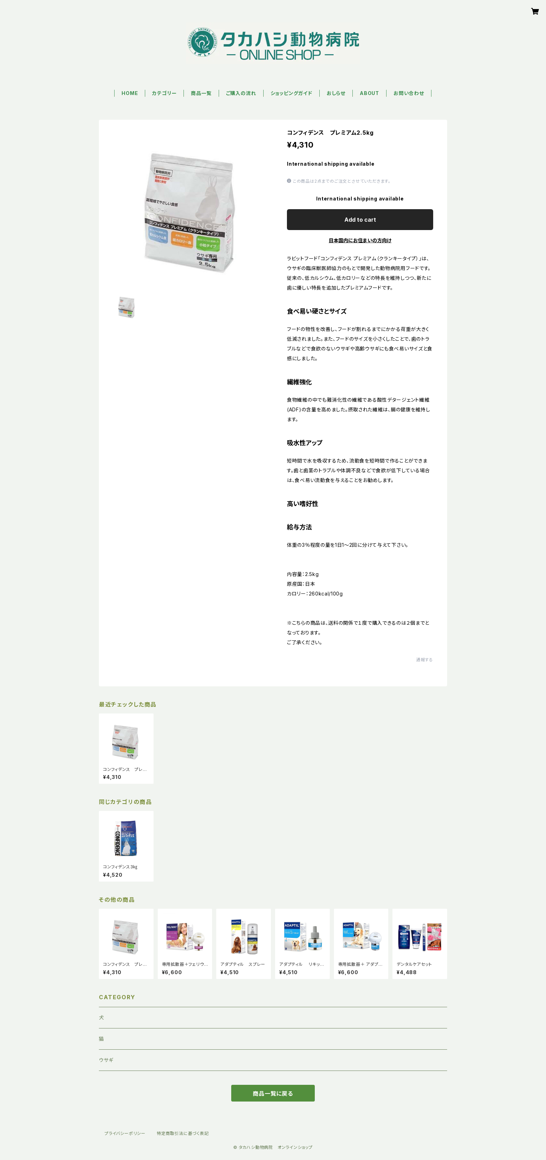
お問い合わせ (408, 93)
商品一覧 (201, 93)
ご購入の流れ (241, 93)
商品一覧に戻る (273, 1093)
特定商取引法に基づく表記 (183, 1133)
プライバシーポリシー (125, 1133)
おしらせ (336, 93)
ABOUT (369, 93)
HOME (130, 93)
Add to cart (360, 219)
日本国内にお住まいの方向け (360, 240)
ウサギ (106, 1060)
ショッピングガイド (291, 93)
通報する (424, 659)
